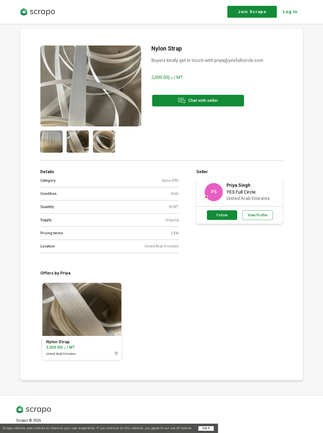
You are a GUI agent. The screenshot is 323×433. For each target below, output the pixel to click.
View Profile (257, 215)
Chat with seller (196, 101)
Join (252, 11)
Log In (290, 11)
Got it (206, 428)
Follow (222, 215)
